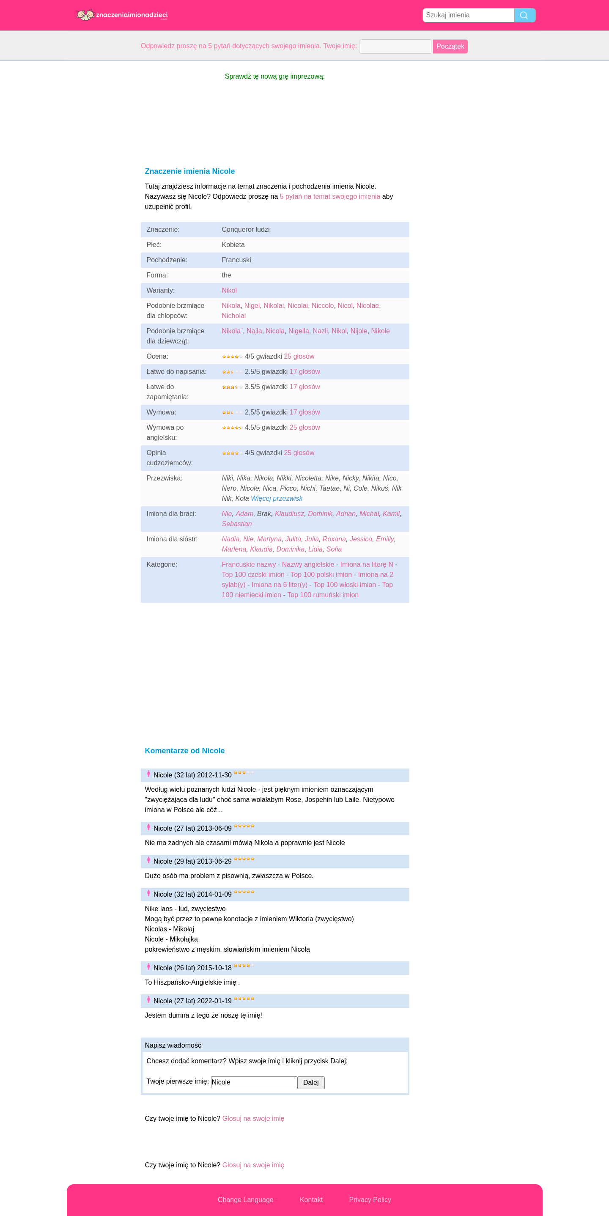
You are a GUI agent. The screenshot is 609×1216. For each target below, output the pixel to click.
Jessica (361, 539)
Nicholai (234, 315)
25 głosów (299, 356)
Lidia (315, 549)
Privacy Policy (370, 1199)
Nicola (275, 331)
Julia (312, 539)
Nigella (298, 331)
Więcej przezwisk (277, 498)
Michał (369, 513)
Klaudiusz (289, 513)
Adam (244, 513)
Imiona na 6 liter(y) (280, 584)
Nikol (229, 290)
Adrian (346, 513)
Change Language (246, 1199)
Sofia (334, 549)
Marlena (234, 549)
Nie (227, 513)
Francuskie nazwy (249, 564)
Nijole (359, 331)
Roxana (334, 539)
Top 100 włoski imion (344, 584)
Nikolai (273, 305)
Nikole (380, 331)
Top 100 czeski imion (253, 574)
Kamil (391, 513)
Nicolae (368, 305)
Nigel (252, 305)
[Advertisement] (100, 188)
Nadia (231, 539)
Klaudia (261, 549)
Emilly (385, 539)
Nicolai (298, 305)
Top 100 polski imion (321, 574)
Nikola (231, 305)
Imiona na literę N (366, 564)
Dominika (290, 549)
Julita (293, 539)
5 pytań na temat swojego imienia (330, 196)
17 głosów (305, 371)
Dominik (320, 513)
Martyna (269, 539)
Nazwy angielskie (308, 564)
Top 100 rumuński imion (323, 594)
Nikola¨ (232, 331)
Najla (254, 331)
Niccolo (323, 305)
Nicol (345, 305)
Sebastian (237, 523)
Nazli (320, 331)
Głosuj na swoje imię (253, 1118)
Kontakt (311, 1199)
